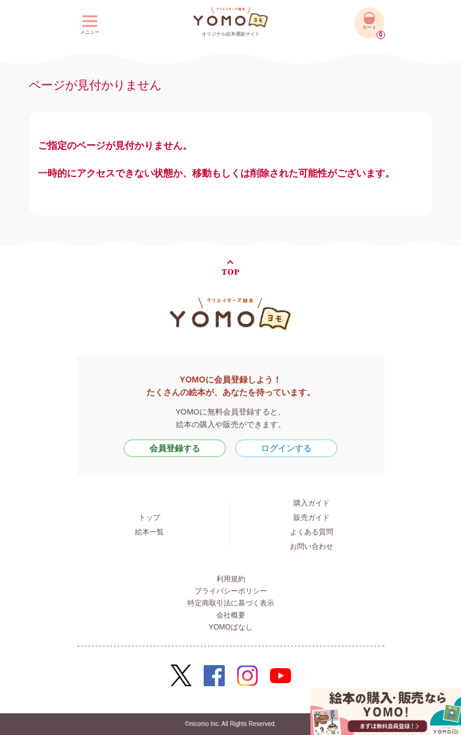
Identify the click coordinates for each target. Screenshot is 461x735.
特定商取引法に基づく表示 (230, 603)
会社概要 (230, 615)
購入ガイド (311, 503)
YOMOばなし (230, 627)
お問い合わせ (311, 546)
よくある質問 (311, 532)
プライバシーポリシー (231, 591)
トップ (149, 517)
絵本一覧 (149, 532)
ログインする (286, 448)
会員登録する (174, 448)
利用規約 (230, 579)
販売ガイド (311, 517)
